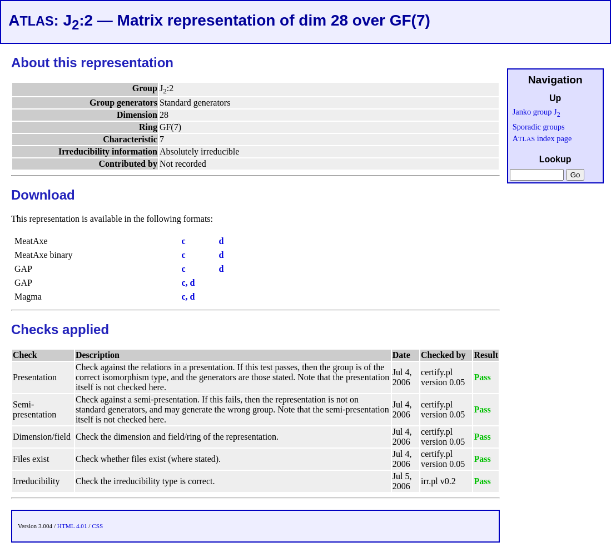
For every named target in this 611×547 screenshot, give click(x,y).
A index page (542, 138)
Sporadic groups (539, 126)
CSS (97, 526)
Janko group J (536, 111)
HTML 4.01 (72, 526)
